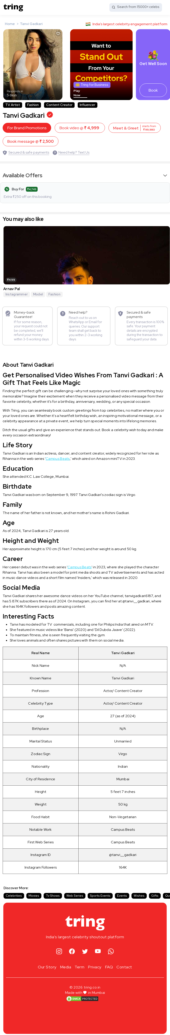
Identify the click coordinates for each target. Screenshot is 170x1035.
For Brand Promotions (26, 125)
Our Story (47, 964)
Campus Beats (58, 456)
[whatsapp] (111, 949)
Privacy (94, 964)
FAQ (109, 964)
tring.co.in (92, 985)
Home (10, 23)
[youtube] (97, 949)
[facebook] (72, 949)
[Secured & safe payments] (26, 150)
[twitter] (85, 949)
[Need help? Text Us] (71, 150)
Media (65, 964)
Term (79, 964)
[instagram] (59, 949)
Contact (124, 964)
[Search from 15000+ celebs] (135, 7)
